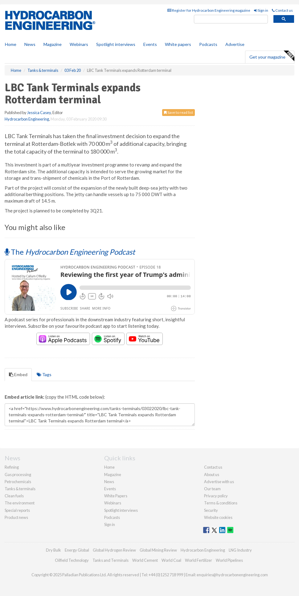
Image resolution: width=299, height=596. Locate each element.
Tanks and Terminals (110, 560)
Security (211, 510)
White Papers (115, 495)
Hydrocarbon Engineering (27, 119)
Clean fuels (14, 495)
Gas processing (18, 474)
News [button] (29, 44)
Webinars (79, 44)
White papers (178, 44)
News (109, 481)
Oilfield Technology (72, 560)
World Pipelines (229, 560)
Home (10, 44)
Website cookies (218, 517)
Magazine (52, 44)
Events (150, 44)
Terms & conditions (220, 502)
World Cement (145, 560)
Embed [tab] (18, 374)
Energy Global (77, 550)
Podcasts (208, 44)
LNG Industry (240, 550)
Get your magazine (271, 56)
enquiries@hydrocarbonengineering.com (232, 574)
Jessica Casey (39, 112)
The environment (20, 502)
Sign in (261, 10)
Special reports (17, 510)
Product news (16, 517)
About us (211, 474)
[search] (231, 19)
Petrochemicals (18, 481)
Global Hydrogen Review (114, 550)
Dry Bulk (53, 550)
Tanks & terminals (20, 488)
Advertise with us (219, 481)
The (70, 251)
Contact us (282, 10)
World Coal (171, 560)
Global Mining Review (158, 550)
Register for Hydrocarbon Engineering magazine (208, 10)
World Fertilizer (198, 560)
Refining (12, 467)
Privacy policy (216, 495)
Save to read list (178, 112)
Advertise (234, 44)
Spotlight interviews (115, 44)
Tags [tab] (44, 374)
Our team (212, 488)
